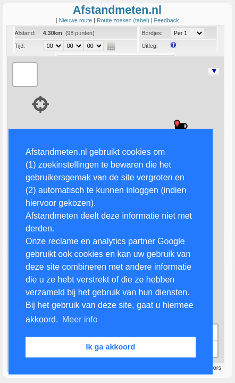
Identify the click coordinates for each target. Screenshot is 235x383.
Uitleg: (149, 46)
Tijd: (20, 46)
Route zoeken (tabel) (124, 20)
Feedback (166, 20)
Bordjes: (151, 33)
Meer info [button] (80, 319)
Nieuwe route (76, 20)
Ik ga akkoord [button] (111, 347)
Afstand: (25, 33)
